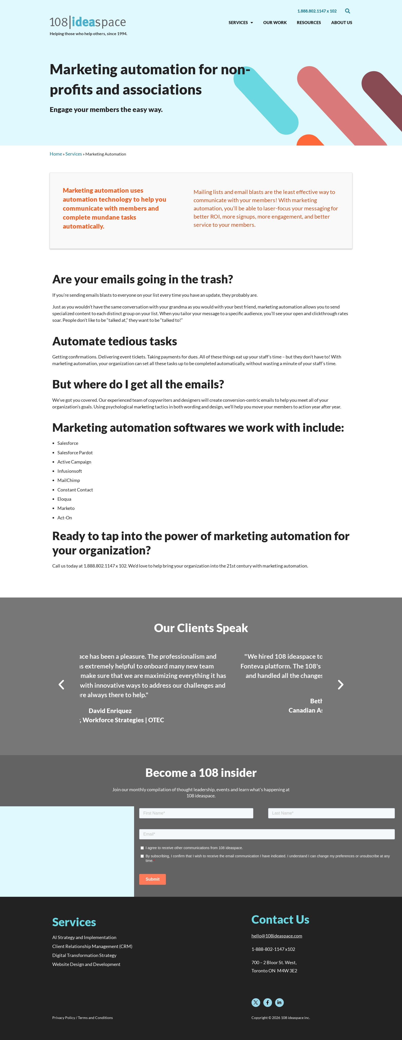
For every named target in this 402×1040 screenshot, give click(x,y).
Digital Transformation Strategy (84, 955)
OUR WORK (275, 22)
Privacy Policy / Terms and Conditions (82, 1018)
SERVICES (241, 22)
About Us (341, 22)
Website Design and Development (86, 964)
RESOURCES (309, 22)
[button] (347, 11)
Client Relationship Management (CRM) (92, 946)
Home (56, 154)
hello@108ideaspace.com (277, 936)
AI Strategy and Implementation (84, 937)
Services (73, 154)
